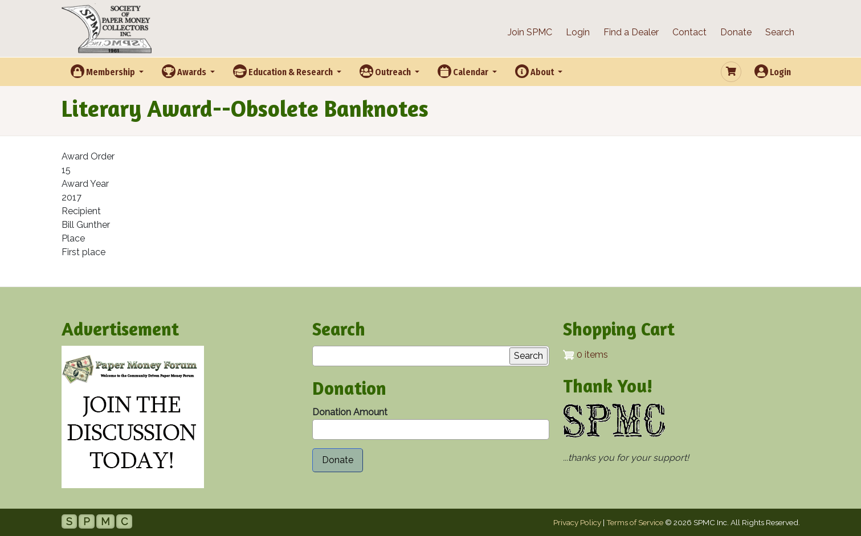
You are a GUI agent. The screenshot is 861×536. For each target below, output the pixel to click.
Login (578, 32)
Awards (185, 71)
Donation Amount (349, 412)
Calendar (464, 71)
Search (779, 32)
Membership (104, 71)
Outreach (386, 71)
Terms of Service (634, 522)
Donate (736, 32)
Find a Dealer (631, 32)
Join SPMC (530, 32)
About (535, 71)
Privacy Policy (577, 522)
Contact (689, 32)
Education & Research (283, 71)
